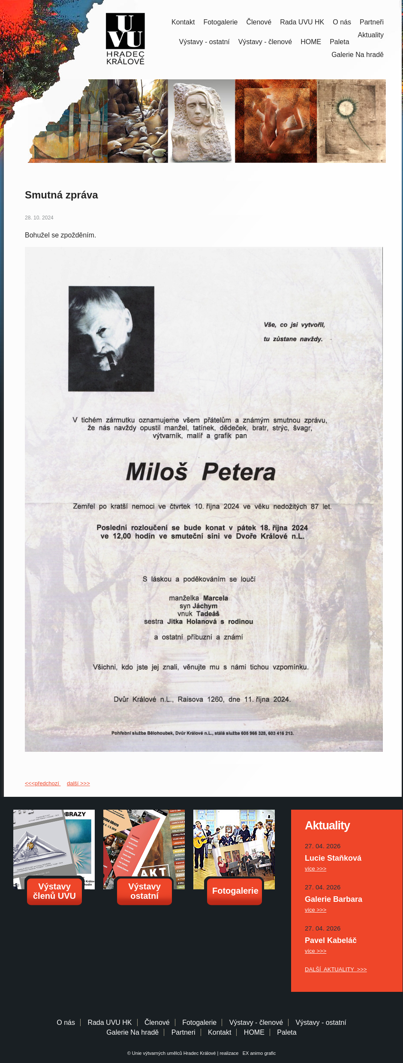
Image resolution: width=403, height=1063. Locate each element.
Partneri (183, 1032)
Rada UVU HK (302, 22)
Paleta (339, 41)
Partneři (372, 22)
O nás (342, 22)
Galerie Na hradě (132, 1032)
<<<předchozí (42, 783)
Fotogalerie (220, 22)
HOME (311, 41)
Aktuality (371, 35)
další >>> (78, 783)
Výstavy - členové (265, 41)
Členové (258, 22)
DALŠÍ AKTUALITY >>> (336, 969)
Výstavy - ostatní (204, 41)
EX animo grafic (258, 1053)
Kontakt (183, 22)
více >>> (315, 868)
